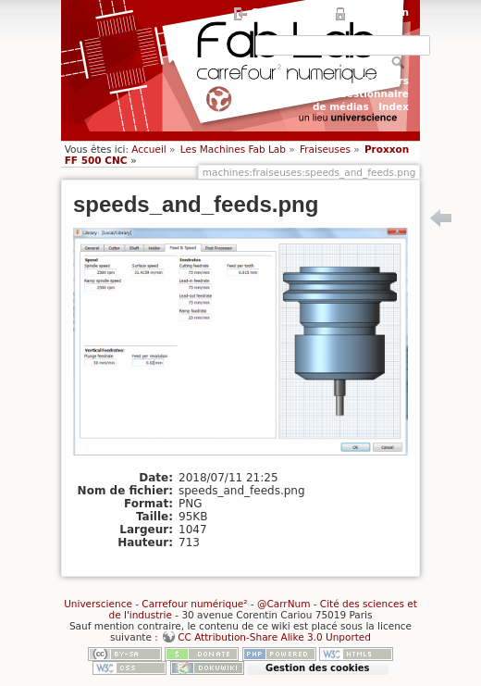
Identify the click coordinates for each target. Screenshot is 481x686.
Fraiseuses (325, 149)
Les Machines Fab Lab (233, 149)
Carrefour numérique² (194, 603)
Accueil (148, 149)
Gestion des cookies (317, 668)
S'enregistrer (288, 12)
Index (393, 106)
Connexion (380, 12)
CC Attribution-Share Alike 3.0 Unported (274, 636)
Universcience (98, 603)
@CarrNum (283, 603)
